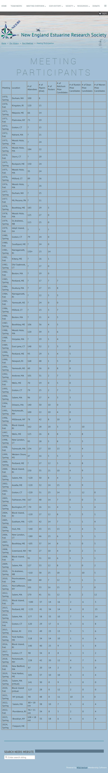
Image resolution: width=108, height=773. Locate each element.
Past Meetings (27, 43)
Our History (14, 43)
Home (3, 43)
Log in (104, 13)
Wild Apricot (82, 767)
